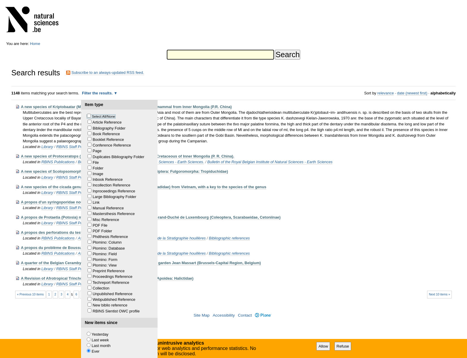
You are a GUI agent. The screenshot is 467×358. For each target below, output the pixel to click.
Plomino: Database (109, 248)
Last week (100, 340)
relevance (385, 93)
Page (97, 151)
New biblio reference (110, 305)
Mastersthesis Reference (114, 213)
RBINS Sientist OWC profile (116, 311)
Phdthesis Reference (110, 236)
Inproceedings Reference (114, 191)
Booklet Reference (108, 139)
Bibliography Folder (109, 128)
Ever (95, 351)
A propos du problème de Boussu (51, 247)
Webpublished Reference (114, 299)
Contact (245, 315)
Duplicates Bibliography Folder (118, 157)
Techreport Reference (111, 282)
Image (98, 174)
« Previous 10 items (30, 294)
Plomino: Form (105, 259)
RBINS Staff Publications (77, 146)
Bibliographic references (229, 238)
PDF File (100, 225)
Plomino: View (105, 265)
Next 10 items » (439, 294)
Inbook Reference (108, 179)
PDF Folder (102, 231)
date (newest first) (412, 93)
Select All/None (103, 116)
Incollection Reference (111, 185)
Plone (263, 315)
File (96, 162)
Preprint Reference (108, 271)
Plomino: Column (107, 242)
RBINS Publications (58, 162)
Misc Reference (106, 219)
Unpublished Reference (113, 294)
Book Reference (106, 134)
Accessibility (224, 315)
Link (96, 202)
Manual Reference (108, 208)
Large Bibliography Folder (114, 196)
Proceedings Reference (113, 276)
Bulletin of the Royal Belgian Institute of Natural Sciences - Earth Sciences (269, 162)
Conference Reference (112, 145)
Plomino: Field (105, 254)
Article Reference (107, 122)
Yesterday (100, 334)
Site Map (202, 315)
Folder (98, 168)
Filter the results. (98, 93)
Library (47, 146)
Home (35, 43)
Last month (101, 345)
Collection (101, 288)
